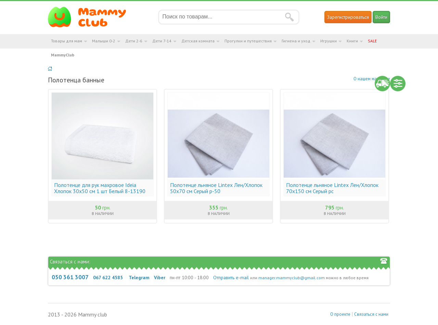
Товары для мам (66, 40)
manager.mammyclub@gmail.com (291, 277)
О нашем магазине (371, 79)
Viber (159, 277)
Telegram (139, 277)
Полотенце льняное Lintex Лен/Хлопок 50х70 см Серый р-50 (216, 188)
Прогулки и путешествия (248, 40)
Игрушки (328, 40)
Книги (352, 40)
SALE (372, 40)
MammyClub (62, 54)
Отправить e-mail (231, 277)
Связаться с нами (371, 314)
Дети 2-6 (133, 40)
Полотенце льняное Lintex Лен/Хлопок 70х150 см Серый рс (332, 188)
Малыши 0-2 (103, 40)
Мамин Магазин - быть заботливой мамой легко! (91, 17)
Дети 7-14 (161, 40)
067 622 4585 (108, 277)
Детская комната (198, 40)
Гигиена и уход (296, 40)
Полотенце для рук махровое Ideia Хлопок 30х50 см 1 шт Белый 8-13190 (99, 188)
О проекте (340, 314)
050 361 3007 (70, 277)
